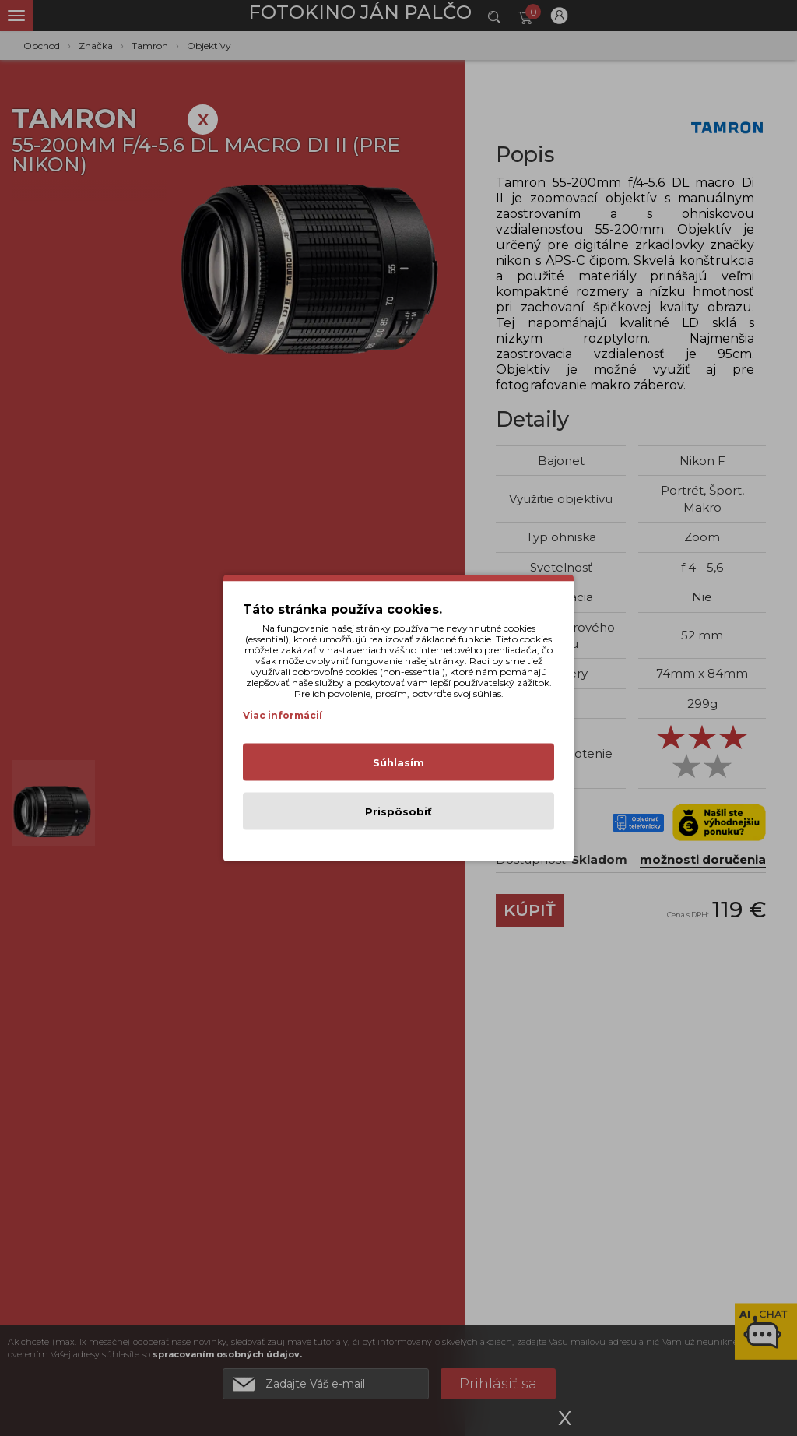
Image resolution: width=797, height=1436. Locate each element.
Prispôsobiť (398, 811)
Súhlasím (398, 762)
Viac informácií (282, 715)
